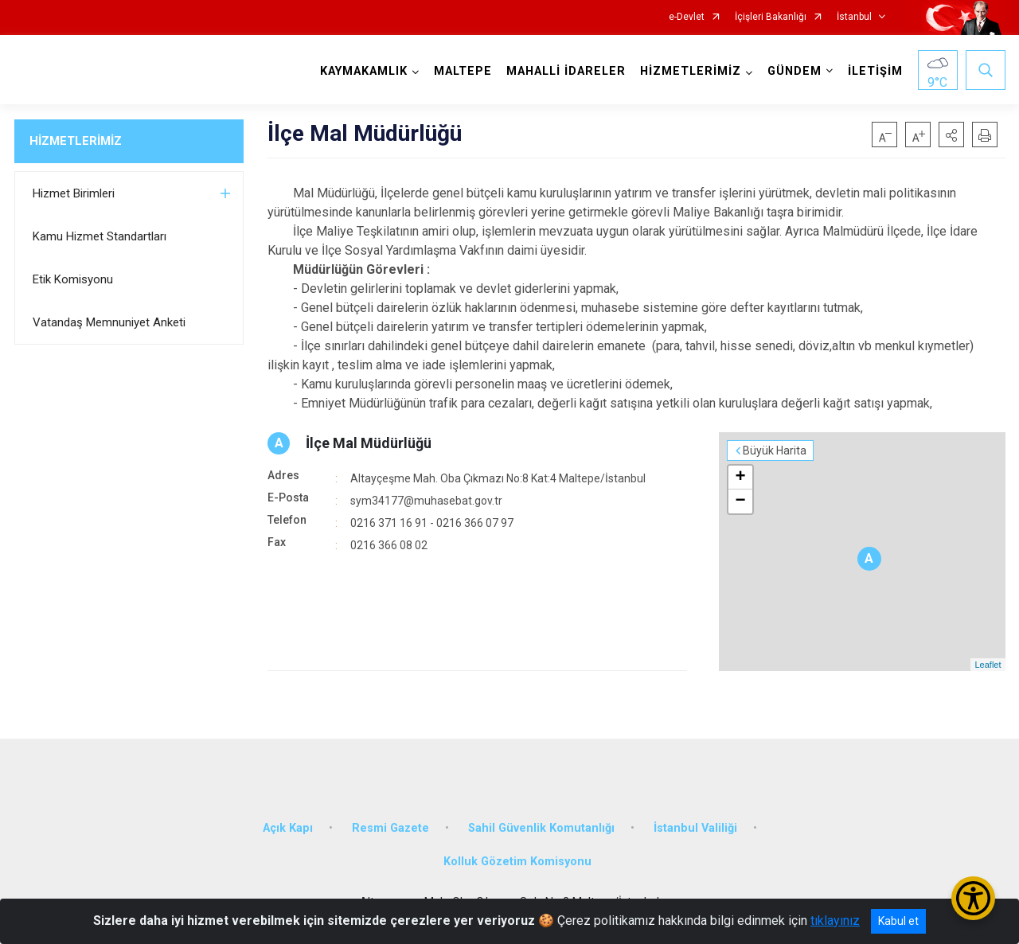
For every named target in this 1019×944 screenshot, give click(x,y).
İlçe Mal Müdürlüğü (368, 443)
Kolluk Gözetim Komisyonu (517, 861)
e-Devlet (687, 17)
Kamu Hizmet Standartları (99, 236)
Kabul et (898, 921)
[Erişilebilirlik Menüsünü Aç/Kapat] (973, 898)
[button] (951, 134)
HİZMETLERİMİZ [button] (690, 71)
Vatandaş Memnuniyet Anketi (109, 322)
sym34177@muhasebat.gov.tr (426, 500)
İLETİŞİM (875, 71)
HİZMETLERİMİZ (75, 141)
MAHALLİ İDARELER (566, 71)
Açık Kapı (288, 828)
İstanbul (854, 17)
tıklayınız (835, 920)
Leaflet (987, 664)
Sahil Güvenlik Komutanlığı (541, 828)
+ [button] (740, 478)
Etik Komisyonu (73, 279)
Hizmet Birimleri (74, 193)
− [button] (740, 501)
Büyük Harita (774, 450)
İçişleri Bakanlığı (770, 17)
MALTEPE (463, 71)
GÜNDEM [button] (794, 71)
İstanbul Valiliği (695, 828)
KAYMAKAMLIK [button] (364, 71)
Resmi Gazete (390, 828)
